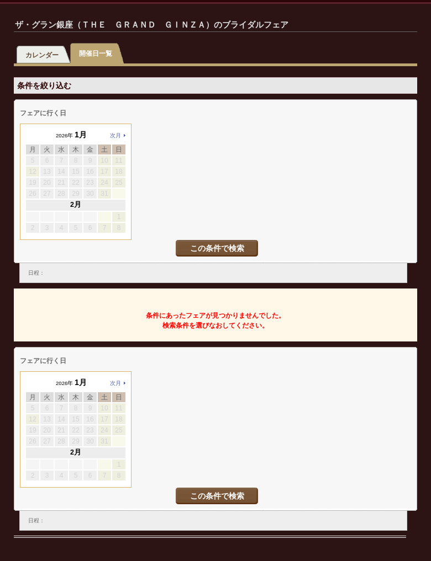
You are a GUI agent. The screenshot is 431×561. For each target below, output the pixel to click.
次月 (115, 135)
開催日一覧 (95, 53)
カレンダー (42, 55)
